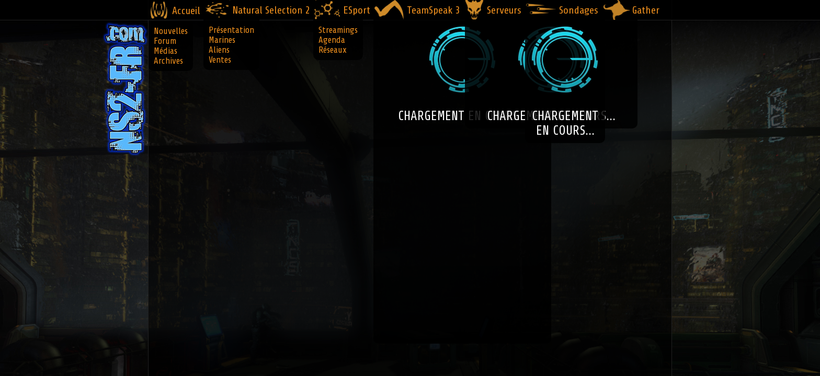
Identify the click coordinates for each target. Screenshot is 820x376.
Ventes (220, 60)
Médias (165, 51)
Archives (168, 61)
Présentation (231, 30)
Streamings (338, 30)
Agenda (331, 40)
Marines (222, 40)
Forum (165, 41)
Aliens (219, 50)
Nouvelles (171, 31)
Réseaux (332, 50)
